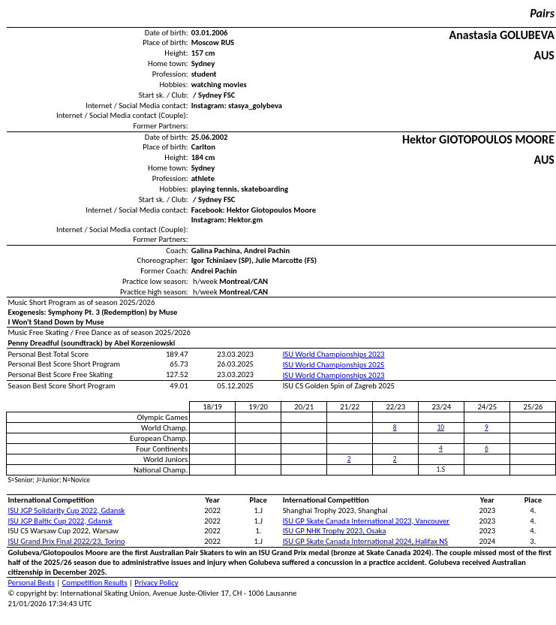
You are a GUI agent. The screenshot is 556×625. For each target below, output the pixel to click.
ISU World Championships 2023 (334, 354)
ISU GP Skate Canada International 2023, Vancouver (366, 521)
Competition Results (95, 582)
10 (440, 427)
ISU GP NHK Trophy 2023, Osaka (334, 531)
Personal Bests (31, 582)
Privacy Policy (156, 582)
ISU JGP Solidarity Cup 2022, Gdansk (66, 510)
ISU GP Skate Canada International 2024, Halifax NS (365, 541)
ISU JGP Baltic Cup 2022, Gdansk (60, 521)
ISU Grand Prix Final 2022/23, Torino (66, 541)
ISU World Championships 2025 (334, 365)
